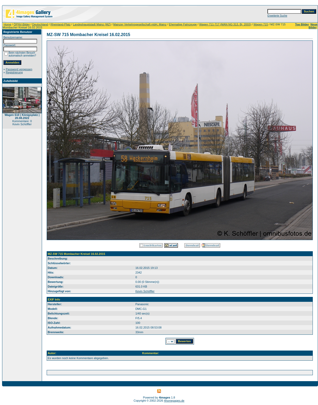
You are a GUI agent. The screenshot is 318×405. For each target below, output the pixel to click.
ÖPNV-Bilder (22, 24)
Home (7, 24)
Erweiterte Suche (277, 15)
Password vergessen (19, 69)
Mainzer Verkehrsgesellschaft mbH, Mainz (140, 24)
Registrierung (14, 72)
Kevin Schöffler (145, 291)
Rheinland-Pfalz (60, 24)
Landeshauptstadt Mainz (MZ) (92, 24)
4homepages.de (174, 400)
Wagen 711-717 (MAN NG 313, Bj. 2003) (225, 24)
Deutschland (40, 24)
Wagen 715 (260, 24)
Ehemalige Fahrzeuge (183, 24)
